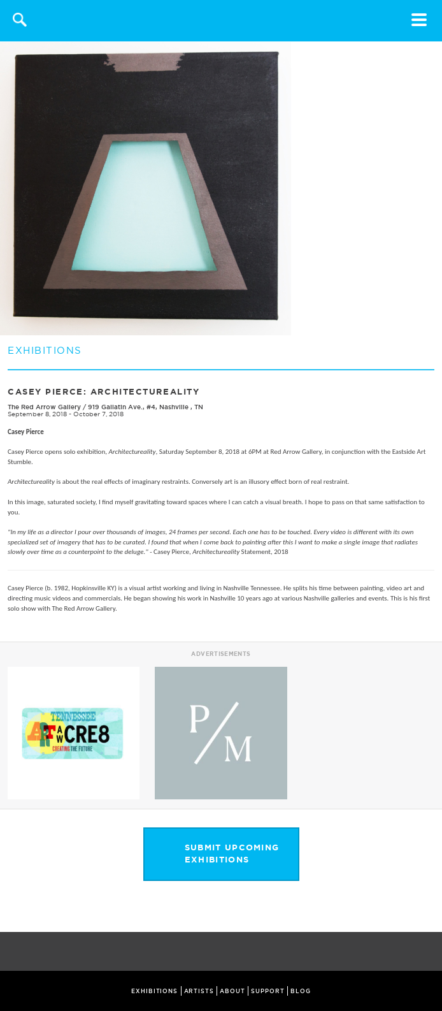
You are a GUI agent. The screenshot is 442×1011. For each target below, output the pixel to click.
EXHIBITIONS (154, 991)
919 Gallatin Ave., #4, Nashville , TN (145, 407)
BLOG (300, 991)
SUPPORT (267, 991)
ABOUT (232, 991)
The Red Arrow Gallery (44, 407)
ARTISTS (199, 991)
